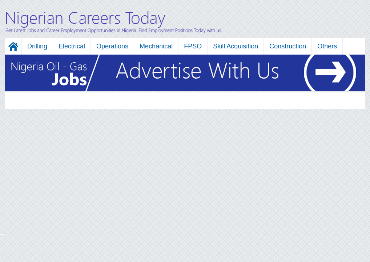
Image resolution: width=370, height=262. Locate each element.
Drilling (37, 46)
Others (327, 46)
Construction (287, 46)
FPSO (193, 46)
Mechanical (156, 46)
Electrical (72, 46)
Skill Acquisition (235, 46)
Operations (112, 46)
